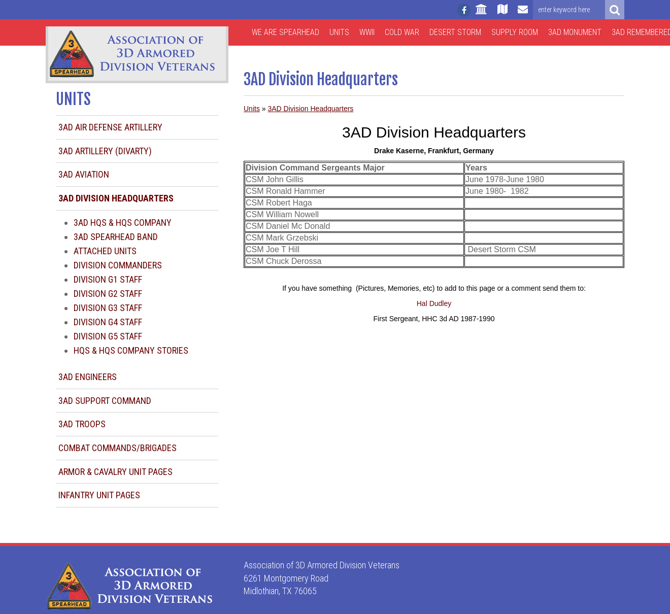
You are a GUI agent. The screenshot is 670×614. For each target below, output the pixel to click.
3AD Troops (82, 424)
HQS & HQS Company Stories (131, 350)
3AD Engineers (87, 376)
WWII (367, 32)
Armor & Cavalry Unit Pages (115, 471)
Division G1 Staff (108, 279)
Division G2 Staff (108, 293)
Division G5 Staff (108, 336)
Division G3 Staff (108, 307)
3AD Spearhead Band (116, 236)
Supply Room (514, 32)
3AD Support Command (104, 400)
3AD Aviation (83, 174)
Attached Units (105, 251)
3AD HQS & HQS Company (123, 222)
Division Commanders (118, 265)
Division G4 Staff (108, 322)
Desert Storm (455, 32)
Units (339, 32)
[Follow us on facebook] (464, 10)
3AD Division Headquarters (310, 109)
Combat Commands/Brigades (117, 447)
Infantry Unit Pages (99, 495)
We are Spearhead (285, 32)
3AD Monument (574, 32)
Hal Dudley (434, 303)
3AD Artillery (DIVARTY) (105, 151)
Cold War (402, 32)
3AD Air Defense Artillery (110, 127)
